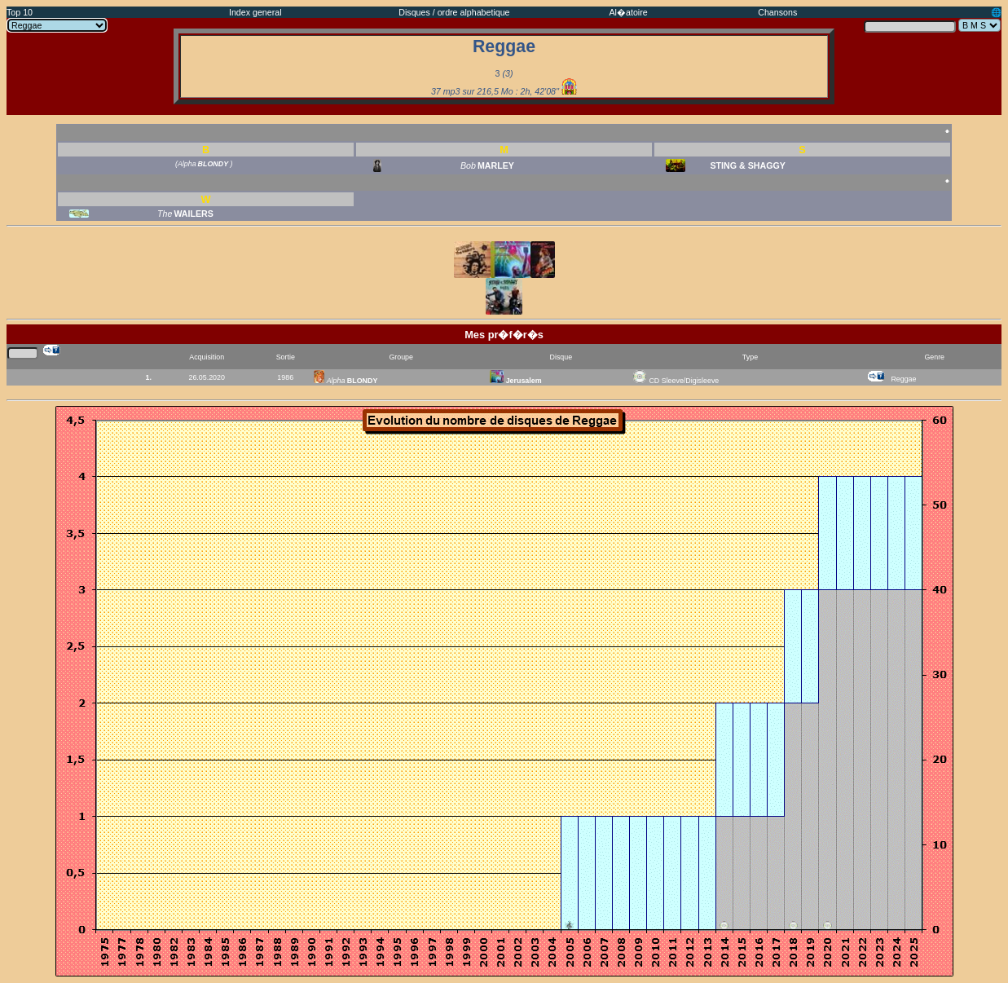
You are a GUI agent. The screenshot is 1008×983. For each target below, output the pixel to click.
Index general (255, 12)
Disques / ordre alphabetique (453, 12)
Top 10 (20, 12)
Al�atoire (629, 12)
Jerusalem (515, 381)
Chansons (777, 12)
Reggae (903, 379)
